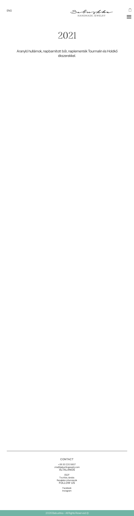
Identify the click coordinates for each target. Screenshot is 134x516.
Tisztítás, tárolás (66, 477)
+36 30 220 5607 (67, 464)
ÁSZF (66, 474)
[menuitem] (9, 10)
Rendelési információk (67, 480)
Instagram (67, 490)
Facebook (67, 488)
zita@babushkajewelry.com (67, 467)
